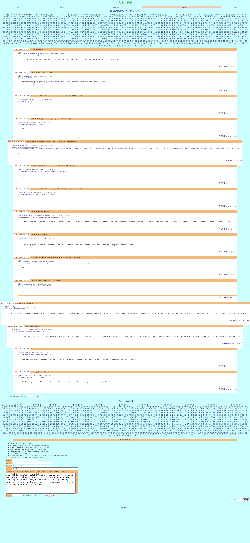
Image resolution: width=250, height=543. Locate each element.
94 (55, 17)
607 (185, 29)
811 (185, 35)
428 (29, 26)
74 (245, 15)
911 (54, 38)
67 (224, 15)
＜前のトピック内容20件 (125, 406)
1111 (125, 44)
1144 (118, 45)
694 (7, 33)
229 (47, 20)
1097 (65, 44)
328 (159, 22)
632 (29, 31)
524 (130, 27)
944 (174, 38)
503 (54, 27)
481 (221, 26)
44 (158, 15)
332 (174, 22)
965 (4, 40)
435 (54, 26)
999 (128, 40)
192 (159, 18)
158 (36, 18)
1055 (127, 42)
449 (105, 26)
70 (233, 15)
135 (199, 17)
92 (49, 17)
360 (29, 24)
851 (83, 36)
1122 (172, 44)
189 (148, 18)
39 (144, 15)
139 (213, 17)
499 (40, 27)
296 (43, 22)
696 (14, 33)
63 (213, 15)
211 (228, 18)
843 (54, 36)
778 (65, 35)
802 (152, 35)
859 (112, 36)
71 (236, 15)
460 (145, 26)
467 (170, 26)
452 (116, 26)
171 (83, 18)
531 (156, 27)
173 (91, 18)
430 (36, 26)
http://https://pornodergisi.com (17, 312)
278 (225, 20)
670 (167, 31)
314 (109, 22)
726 (123, 33)
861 (119, 36)
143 (228, 17)
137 (206, 17)
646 (80, 31)
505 (62, 27)
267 (185, 20)
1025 (240, 40)
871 (156, 36)
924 (101, 38)
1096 (60, 44)
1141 (105, 45)
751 (214, 33)
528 (145, 27)
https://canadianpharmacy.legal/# (54, 81)
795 (127, 35)
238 (80, 20)
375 (83, 24)
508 (72, 27)
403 (185, 24)
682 (210, 31)
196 (174, 18)
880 (188, 36)
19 (87, 15)
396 (159, 24)
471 (185, 26)
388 (130, 24)
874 (167, 36)
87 (35, 17)
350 (239, 22)
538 (181, 27)
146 (239, 17)
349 (235, 22)
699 (25, 33)
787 (98, 35)
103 (84, 17)
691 (243, 31)
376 (87, 24)
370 (65, 24)
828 (246, 35)
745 (192, 33)
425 (18, 26)
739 (170, 33)
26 (107, 15)
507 (69, 27)
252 (130, 20)
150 (7, 18)
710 (65, 33)
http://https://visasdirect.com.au (30, 242)
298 (51, 22)
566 (36, 29)
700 (29, 33)
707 (54, 33)
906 (36, 38)
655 (112, 31)
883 (199, 36)
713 (76, 33)
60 (204, 15)
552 (232, 27)
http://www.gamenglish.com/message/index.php (34, 125)
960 (232, 38)
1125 (185, 44)
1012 (184, 40)
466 (167, 26)
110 (109, 17)
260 (159, 20)
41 (150, 15)
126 (166, 17)
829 (3, 36)
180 (116, 18)
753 (221, 33)
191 (156, 18)
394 (152, 24)
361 (32, 24)
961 (235, 38)
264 (174, 20)
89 (41, 17)
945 (177, 38)
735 (156, 33)
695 (11, 33)
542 (196, 27)
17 (81, 15)
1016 (201, 40)
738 (167, 33)
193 (163, 18)
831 (11, 36)
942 (167, 38)
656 (116, 31)
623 (243, 29)
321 (134, 22)
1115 (142, 44)
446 (94, 26)
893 (235, 36)
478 (210, 26)
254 (138, 20)
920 (87, 38)
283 (243, 20)
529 (148, 27)
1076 (219, 42)
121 (148, 17)
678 (196, 31)
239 (83, 20)
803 (156, 35)
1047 (92, 42)
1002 (140, 40)
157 (32, 18)
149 (3, 18)
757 (235, 33)
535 (170, 27)
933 (134, 38)
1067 (179, 42)
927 (112, 38)
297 (47, 22)
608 (188, 29)
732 (145, 33)
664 (145, 31)
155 (25, 18)
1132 (215, 44)
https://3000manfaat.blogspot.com (34, 53)
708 (58, 33)
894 (239, 36)
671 (170, 31)
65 (219, 15)
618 (224, 29)
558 (7, 29)
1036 (44, 42)
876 (174, 36)
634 (36, 31)
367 (54, 24)
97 (64, 17)
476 (203, 26)
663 (141, 31)
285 (3, 22)
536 (174, 27)
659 (127, 31)
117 (134, 17)
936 (145, 38)
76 (3, 17)
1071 (197, 42)
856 (101, 36)
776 (58, 35)
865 (134, 36)
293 (32, 22)
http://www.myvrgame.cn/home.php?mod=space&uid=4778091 (38, 196)
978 (51, 40)
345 (221, 22)
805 (163, 35)
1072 (201, 42)
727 (127, 33)
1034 (35, 42)
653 (105, 31)
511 (83, 27)
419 (243, 24)
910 (51, 38)
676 (188, 31)
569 (47, 29)
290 (22, 22)
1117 (151, 44)
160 (43, 18)
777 (62, 35)
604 (174, 29)
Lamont (26, 287)
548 (217, 27)
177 (105, 18)
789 (105, 35)
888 (217, 36)
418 (239, 24)
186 (138, 18)
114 (123, 17)
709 (62, 33)
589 (119, 29)
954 (210, 38)
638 (51, 31)
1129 (202, 44)
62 (210, 15)
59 (202, 15)
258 (152, 20)
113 (120, 17)
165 (62, 18)
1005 (153, 40)
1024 (236, 40)
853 (90, 36)
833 (18, 36)
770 (36, 35)
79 (12, 17)
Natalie (26, 100)
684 (217, 31)
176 (101, 18)
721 (105, 33)
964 (246, 38)
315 (112, 22)
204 (203, 18)
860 (116, 36)
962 (239, 38)
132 (188, 17)
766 (22, 35)
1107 (108, 44)
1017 (205, 40)
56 (193, 15)
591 (127, 29)
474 (196, 26)
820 (217, 35)
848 (72, 36)
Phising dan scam (23, 333)
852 (87, 36)
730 (138, 33)
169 (76, 18)
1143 (114, 45)
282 (239, 20)
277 (221, 20)
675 (185, 31)
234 (65, 20)
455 (127, 26)
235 (69, 20)
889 (221, 36)
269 (192, 20)
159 (40, 18)
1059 (144, 42)
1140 (101, 45)
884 (203, 36)
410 (210, 24)
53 (184, 15)
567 (40, 29)
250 (123, 20)
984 (73, 40)
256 (145, 20)
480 (217, 26)
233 (62, 20)
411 (214, 24)
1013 (188, 40)
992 (102, 40)
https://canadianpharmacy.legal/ (51, 83)
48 (170, 15)
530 (152, 27)
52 (181, 15)
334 (181, 22)
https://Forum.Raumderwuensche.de (35, 217)
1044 (79, 42)
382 (109, 24)
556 (246, 27)
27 (110, 15)
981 (62, 40)
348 (232, 22)
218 (7, 20)
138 (210, 17)
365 (47, 24)
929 (119, 38)
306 (80, 22)
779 (69, 35)
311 (98, 22)
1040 (61, 42)
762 (7, 35)
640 (58, 31)
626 (7, 31)
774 (51, 35)
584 (101, 29)
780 (72, 35)
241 (90, 20)
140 (217, 17)
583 (98, 29)
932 (130, 38)
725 (119, 33)
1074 (210, 42)
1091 (38, 44)
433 (47, 26)
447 (98, 26)
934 (138, 38)
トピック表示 (181, 7)
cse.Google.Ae (28, 264)
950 (196, 38)
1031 (22, 42)
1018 (210, 40)
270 (196, 20)
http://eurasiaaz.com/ (27, 101)
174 (94, 18)
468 (174, 26)
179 (112, 18)
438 (65, 26)
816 (203, 35)
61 (207, 15)
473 (192, 26)
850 (80, 36)
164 (58, 18)
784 (87, 35)
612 (203, 29)
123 (155, 17)
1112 (129, 44)
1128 (198, 44)
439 (69, 26)
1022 (227, 40)
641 (62, 31)
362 (36, 24)
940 (159, 38)
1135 (228, 44)
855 (98, 36)
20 (89, 15)
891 (228, 36)
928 (116, 38)
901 (18, 38)
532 (159, 27)
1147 (131, 45)
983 (69, 40)
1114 (138, 44)
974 (37, 40)
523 (127, 27)
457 (134, 26)
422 (7, 26)
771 (40, 35)
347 (228, 22)
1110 (121, 44)
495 (25, 27)
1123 (176, 44)
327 (156, 22)
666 (152, 31)
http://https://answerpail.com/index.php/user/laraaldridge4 (36, 358)
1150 (144, 45)
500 (43, 27)
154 (22, 18)
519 (112, 27)
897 (3, 38)
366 (51, 24)
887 (214, 36)
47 (167, 15)
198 (181, 18)
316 (116, 22)
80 (15, 17)
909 (47, 38)
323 (141, 22)
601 (163, 29)
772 (43, 35)
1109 (117, 44)
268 (188, 20)
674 (181, 31)
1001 (136, 40)
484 (232, 26)
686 (225, 31)
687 (228, 31)
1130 (207, 44)
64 (216, 15)
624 (246, 29)
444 (87, 26)
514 (94, 27)
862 (123, 36)
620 (232, 29)
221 (18, 20)
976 (44, 40)
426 (22, 26)
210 (225, 18)
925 (105, 38)
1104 (95, 44)
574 (65, 29)
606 (181, 29)
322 (138, 22)
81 (18, 17)
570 (51, 29)
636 (43, 31)
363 (40, 24)
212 (232, 18)
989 (91, 40)
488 (246, 26)
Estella (26, 123)
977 (48, 40)
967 (12, 40)
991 (99, 40)
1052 (114, 42)
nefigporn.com (15, 310)
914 (65, 38)
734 (152, 33)
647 (83, 31)
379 (98, 24)
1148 (135, 45)
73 (242, 15)
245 (105, 20)
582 (94, 29)
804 (159, 35)
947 (185, 38)
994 (109, 40)
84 (26, 17)
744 (188, 33)
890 (225, 36)
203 (199, 18)
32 (124, 15)
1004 (149, 40)
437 (62, 26)
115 (127, 17)
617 (221, 29)
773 (47, 35)
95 (58, 17)
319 (127, 22)
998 (124, 40)
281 (235, 20)
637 (47, 31)
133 (192, 17)
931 (127, 38)
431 (40, 26)
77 (6, 17)
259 (156, 20)
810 (181, 35)
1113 (134, 44)
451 (112, 26)
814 (196, 35)
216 (246, 18)
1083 (4, 44)
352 (246, 22)
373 (76, 24)
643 (69, 31)
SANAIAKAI (28, 240)
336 (188, 22)
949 (192, 38)
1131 (211, 44)
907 (40, 38)
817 (206, 35)
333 (177, 22)
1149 (140, 45)
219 (11, 20)
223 (25, 20)
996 (117, 40)
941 (163, 38)
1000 (131, 40)
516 (101, 27)
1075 (214, 42)
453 (119, 26)
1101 (82, 44)
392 (145, 24)
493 (18, 27)
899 (11, 38)
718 (94, 33)
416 (232, 24)
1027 (4, 42)
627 (11, 31)
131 (184, 17)
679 (199, 31)
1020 (219, 40)
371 (69, 24)
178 (109, 18)
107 (98, 17)
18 (84, 15)
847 (69, 36)
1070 (192, 42)
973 (33, 40)
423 (11, 26)
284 (246, 20)
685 (221, 31)
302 (65, 22)
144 (232, 17)
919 (83, 38)
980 (59, 40)
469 (177, 26)
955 (214, 38)
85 (29, 17)
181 (119, 18)
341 (206, 22)
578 (80, 29)
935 (141, 38)
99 (69, 17)
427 (25, 26)
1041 (65, 42)
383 (112, 24)
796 (130, 35)
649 (90, 31)
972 (30, 40)
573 (62, 29)
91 (46, 17)
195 (170, 18)
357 (18, 24)
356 (14, 24)
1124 (181, 44)
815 (199, 35)
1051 (109, 42)
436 (58, 26)
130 (181, 17)
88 (38, 17)
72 (239, 15)
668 (159, 31)
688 (232, 31)
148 (246, 17)
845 (62, 36)
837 (32, 36)
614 (210, 29)
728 (130, 33)
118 (137, 17)
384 (116, 24)
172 (87, 18)
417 (235, 24)
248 (116, 20)
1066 (175, 42)
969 (19, 40)
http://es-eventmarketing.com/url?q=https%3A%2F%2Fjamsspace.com (40, 288)
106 (94, 17)
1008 (166, 40)
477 (206, 26)
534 (167, 27)
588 (116, 29)
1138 (241, 44)
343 (214, 22)
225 (32, 20)
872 (159, 36)
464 (159, 26)
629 (18, 31)
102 (80, 17)
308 (87, 22)
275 (214, 20)
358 (22, 24)
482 (225, 26)
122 (152, 17)
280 (232, 20)
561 (18, 29)
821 (221, 35)
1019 (214, 40)
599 (156, 29)
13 (69, 15)
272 (203, 20)
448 (101, 26)
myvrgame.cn (28, 194)
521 (119, 27)
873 (163, 36)
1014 (192, 40)
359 (25, 24)
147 (242, 17)
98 (66, 17)
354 (7, 24)
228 (43, 20)
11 (64, 15)
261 (163, 20)
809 (177, 35)
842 (51, 36)
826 (239, 35)
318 (123, 22)
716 (87, 33)
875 (170, 36)
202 (196, 18)
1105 (99, 44)
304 (72, 22)
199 (185, 18)
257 (148, 20)
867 (141, 36)
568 (43, 29)
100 (73, 17)
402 (181, 24)
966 (8, 40)
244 (101, 20)
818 (210, 35)
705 (47, 33)
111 (112, 17)
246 (109, 20)
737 (163, 33)
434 (51, 26)
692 (246, 31)
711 (69, 33)
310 (94, 22)
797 (134, 35)
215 (243, 18)
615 (214, 29)
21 (92, 15)
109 (105, 17)
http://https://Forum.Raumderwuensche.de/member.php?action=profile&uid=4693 (42, 219)
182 (123, 18)
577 (76, 29)
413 (221, 24)
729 (134, 33)
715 (83, 33)
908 (43, 38)
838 (36, 36)
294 (36, 22)
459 (141, 26)
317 (119, 22)
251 (127, 20)
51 (178, 15)
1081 (240, 42)
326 (152, 22)
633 (32, 31)
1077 (223, 42)
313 (105, 22)
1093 (47, 44)
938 (152, 38)
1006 (157, 40)
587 (112, 29)
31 (121, 15)
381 (105, 24)
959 (228, 38)
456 (130, 26)
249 (119, 20)
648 (87, 31)
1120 (164, 44)
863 (127, 36)
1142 (109, 45)
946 (181, 38)
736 (159, 33)
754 (224, 33)
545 (206, 27)
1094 (52, 44)
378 (94, 24)
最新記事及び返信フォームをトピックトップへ (125, 11)
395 (156, 24)
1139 (246, 44)
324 (145, 22)
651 (98, 31)
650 (94, 31)
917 (76, 38)
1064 (166, 42)
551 (228, 27)
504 (58, 27)
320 (130, 22)
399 (170, 24)
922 (94, 38)
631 (25, 31)
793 (119, 35)
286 (7, 22)
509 (76, 27)
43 (156, 15)
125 (163, 17)
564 (29, 29)
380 (101, 24)
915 (69, 38)
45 (161, 15)
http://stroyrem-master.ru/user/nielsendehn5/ (33, 381)
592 (130, 29)
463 (156, 26)
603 (170, 29)
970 (22, 40)
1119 (159, 44)
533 (163, 27)
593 (134, 29)
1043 (74, 42)
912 (58, 38)
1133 (220, 44)
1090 (34, 44)
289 (18, 22)
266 (181, 20)
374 (80, 24)
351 (243, 22)
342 (210, 22)
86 (32, 17)
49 (173, 15)
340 (203, 22)
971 (26, 40)
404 (188, 24)
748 (203, 33)
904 (29, 38)
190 (152, 18)
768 (29, 35)
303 (69, 22)
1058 (140, 42)
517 (105, 27)
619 (228, 29)
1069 (188, 42)
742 (181, 33)
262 (167, 20)
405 (192, 24)
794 (123, 35)
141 (221, 17)
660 (130, 31)
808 (174, 35)
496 (29, 27)
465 (163, 26)
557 (3, 29)
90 (43, 17)
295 (40, 22)
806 (167, 35)
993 (106, 40)
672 (174, 31)
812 (188, 35)
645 (76, 31)
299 (54, 22)
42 (153, 15)
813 (192, 35)
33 (127, 15)
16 (78, 15)
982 (66, 40)
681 (206, 31)
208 (217, 18)
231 (54, 20)
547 (214, 27)
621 (235, 29)
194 (167, 18)
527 (141, 27)
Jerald (25, 380)
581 (91, 29)
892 (232, 36)
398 (167, 24)
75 (247, 15)
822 (224, 35)
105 (91, 17)
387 (127, 24)
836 (29, 36)
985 (77, 40)
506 (65, 27)
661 (134, 31)
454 (123, 26)
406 (196, 24)
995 (113, 40)
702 (36, 33)
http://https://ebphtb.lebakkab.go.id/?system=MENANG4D (31, 335)
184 (130, 18)
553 (235, 27)
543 (199, 27)
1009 (171, 40)
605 (177, 29)
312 (101, 22)
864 (130, 36)
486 (239, 26)
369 (62, 24)
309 (91, 22)
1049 (100, 42)
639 (54, 31)
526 (138, 27)
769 (32, 35)
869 (148, 36)
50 (176, 15)
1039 (57, 42)
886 (210, 36)
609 (192, 29)
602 (167, 29)
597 (148, 29)
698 (22, 33)
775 (54, 35)
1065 (170, 42)
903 (25, 38)
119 (141, 17)
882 (196, 36)
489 (3, 27)
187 (141, 18)
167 (69, 18)
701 (32, 33)
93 (52, 17)
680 (203, 31)
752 (217, 33)
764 (14, 35)
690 (239, 31)
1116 (147, 44)
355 (11, 24)
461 (148, 26)
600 (159, 29)
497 (32, 27)
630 (22, 31)
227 (40, 20)
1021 (223, 40)
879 (185, 36)
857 (105, 36)
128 (174, 17)
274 (210, 20)
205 (206, 18)
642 (65, 31)
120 (144, 17)
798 (138, 35)
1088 (25, 44)
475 (199, 26)
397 (163, 24)
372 (72, 24)
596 (145, 29)
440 (72, 26)
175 (98, 18)
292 (29, 22)
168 (72, 18)
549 (221, 27)
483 (228, 26)
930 (123, 38)
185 (134, 18)
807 (170, 35)
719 (98, 33)
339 (199, 22)
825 (235, 35)
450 (109, 26)
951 (199, 38)
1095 (56, 44)
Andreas (26, 171)
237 (76, 20)
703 (40, 33)
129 (177, 17)
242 (94, 20)
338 (196, 22)
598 (152, 29)
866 (138, 36)
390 (138, 24)
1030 (17, 42)
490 (7, 27)
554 (239, 27)
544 (203, 27)
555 (243, 27)
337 (192, 22)
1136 (233, 44)
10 (61, 15)
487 (243, 26)
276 (217, 20)
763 (11, 35)
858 (109, 36)
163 (54, 18)
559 (11, 29)
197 (177, 18)
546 (210, 27)
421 (3, 26)
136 (203, 17)
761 (3, 35)
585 (105, 29)
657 (119, 31)
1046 (87, 42)
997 (120, 40)
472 (188, 26)
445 (90, 26)
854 (94, 36)
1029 (13, 42)
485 (235, 26)
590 (123, 29)
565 (32, 29)
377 (91, 24)
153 (18, 18)
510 (80, 27)
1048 (96, 42)
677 (192, 31)
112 (116, 17)
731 (141, 33)
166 (65, 18)
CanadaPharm (28, 76)
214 (239, 18)
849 (76, 36)
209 (221, 18)
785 (91, 35)
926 (109, 38)
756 (232, 33)
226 (36, 20)
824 (232, 35)
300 (58, 22)
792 (116, 35)
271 (199, 20)
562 (22, 29)
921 (90, 38)
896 (246, 36)
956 (217, 38)
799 (141, 35)
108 (102, 17)
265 (177, 20)
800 (145, 35)
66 (222, 15)
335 (185, 22)
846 (65, 36)
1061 (153, 42)
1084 (8, 44)
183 (127, 18)
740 (174, 33)
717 (90, 33)
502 (51, 27)
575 (69, 29)
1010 (175, 40)
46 (164, 15)
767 (25, 35)
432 (43, 26)
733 (148, 33)
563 (25, 29)
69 (230, 15)
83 (23, 17)
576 (72, 29)
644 (72, 31)
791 (112, 35)
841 (47, 36)
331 (170, 22)
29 (115, 15)
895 (243, 36)
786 (94, 35)
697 (18, 33)
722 (109, 33)
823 (228, 35)
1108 (112, 44)
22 (95, 15)
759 (243, 33)
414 (224, 24)
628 (14, 31)
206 (210, 18)
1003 (144, 40)
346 (224, 22)
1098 (69, 44)
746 (196, 33)
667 (156, 31)
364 (43, 24)
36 (135, 15)
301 (62, 22)
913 (61, 38)
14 (72, 15)
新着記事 (116, 7)
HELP (18, 7)
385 (119, 24)
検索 (235, 7)
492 (14, 27)
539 (185, 27)
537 (177, 27)
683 (214, 31)
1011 (179, 40)
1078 (227, 42)
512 (87, 27)
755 (228, 33)
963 (243, 38)
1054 (122, 42)
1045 (83, 42)
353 (3, 24)
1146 (127, 45)
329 (163, 22)
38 (141, 15)
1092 (43, 44)
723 (112, 33)
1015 (197, 40)
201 (192, 18)
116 (130, 17)
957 (221, 38)
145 (235, 17)
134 (195, 17)
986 (80, 40)
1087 (21, 44)
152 (14, 18)
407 (199, 24)
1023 (232, 40)
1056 (131, 42)
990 (95, 40)
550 (224, 27)
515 (98, 27)
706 (51, 33)
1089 (30, 44)
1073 (205, 42)
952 (203, 38)
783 (83, 35)
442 (80, 26)
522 (123, 27)
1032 (26, 42)
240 (87, 20)
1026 (245, 40)
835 (25, 36)
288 (14, 22)
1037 (48, 42)
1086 (17, 44)
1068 (184, 42)
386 (123, 24)
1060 (149, 42)
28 (112, 15)
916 (72, 38)
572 (58, 29)
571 (54, 29)
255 (141, 20)
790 (109, 35)
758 (239, 33)
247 (112, 20)
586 (109, 29)
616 (217, 29)
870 (152, 36)
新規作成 (62, 7)
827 (243, 35)
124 (159, 17)
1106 (104, 44)
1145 (122, 45)
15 (75, 15)
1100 (78, 44)
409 (206, 24)
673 (177, 31)
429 (32, 26)
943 (170, 38)
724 (116, 33)
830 (7, 36)
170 (80, 18)
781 (76, 35)
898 (7, 38)
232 (58, 20)
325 (148, 22)
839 (40, 36)
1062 (157, 42)
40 (147, 15)
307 (83, 22)
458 (138, 26)
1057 (135, 42)
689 (235, 31)
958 (224, 38)
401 (177, 24)
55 (190, 15)
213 (235, 18)
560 (14, 29)
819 (214, 35)
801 (148, 35)
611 (199, 29)
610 (196, 29)
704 (43, 33)
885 (206, 36)
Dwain (26, 356)
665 (148, 31)
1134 (224, 44)
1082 (245, 42)
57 (196, 15)
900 (14, 38)
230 (51, 20)
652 (101, 31)
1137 (237, 44)
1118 (155, 44)
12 (66, 15)
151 (11, 18)
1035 (39, 42)
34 (130, 15)
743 (185, 33)
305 (76, 22)
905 (32, 38)
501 (47, 27)
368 (58, 24)
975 (40, 40)
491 (11, 27)
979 (55, 40)
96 (61, 17)
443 (83, 26)
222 (22, 20)
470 (181, 26)
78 (9, 17)
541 (192, 27)
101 (76, 17)
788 (101, 35)
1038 (52, 42)
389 (134, 24)
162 (51, 18)
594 (138, 29)
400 (174, 24)
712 (72, 33)
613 (206, 29)
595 (141, 29)
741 (177, 33)
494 (22, 27)
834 (22, 36)
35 (133, 15)
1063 (162, 42)
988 (88, 40)
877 (177, 36)
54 (187, 15)
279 (228, 20)
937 (148, 38)
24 (101, 15)
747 (199, 33)
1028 (9, 42)
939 (156, 38)
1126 (189, 44)
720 (101, 33)
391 (141, 24)
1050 (105, 42)
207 (214, 18)
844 (58, 36)
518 (109, 27)
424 (14, 26)
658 (123, 31)
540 (188, 27)
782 (80, 35)
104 (87, 17)
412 (217, 24)
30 (118, 15)
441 (76, 26)
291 (25, 22)
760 (246, 33)
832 (14, 36)
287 (11, 22)
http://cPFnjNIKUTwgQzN (29, 78)
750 (210, 33)
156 (29, 18)
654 (109, 31)
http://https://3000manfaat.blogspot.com (32, 55)
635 (40, 31)
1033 (31, 42)
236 (72, 20)
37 (138, 15)
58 (199, 15)
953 (206, 38)
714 (80, 33)
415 (228, 24)
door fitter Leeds (23, 146)
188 (145, 18)
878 (181, 36)
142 (224, 17)
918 (80, 38)
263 (170, 20)
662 (138, 31)
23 (98, 15)
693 (3, 33)
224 (29, 20)
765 (18, 35)
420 (246, 24)
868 (145, 36)
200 (188, 18)
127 (170, 17)
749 (206, 33)
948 (188, 38)
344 (217, 22)
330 (167, 22)
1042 (70, 42)
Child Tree (124, 516)
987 (84, 40)
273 (206, 20)
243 (98, 20)
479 (214, 26)
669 (163, 31)
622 (239, 29)
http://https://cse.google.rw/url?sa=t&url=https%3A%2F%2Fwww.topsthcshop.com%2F (44, 172)
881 (192, 36)
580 (87, 29)
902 (22, 38)
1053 (118, 42)
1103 (91, 44)
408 (203, 24)
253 (134, 20)
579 (83, 29)
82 (20, 17)
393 (148, 24)
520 (116, 27)
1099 (73, 44)
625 (3, 31)
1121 (168, 44)
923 (98, 38)
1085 (12, 44)
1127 (194, 44)
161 (47, 18)
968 (15, 40)
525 (134, 27)
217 (3, 20)
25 (104, 15)
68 (227, 15)
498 (36, 27)
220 (14, 20)
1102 (86, 44)
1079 (232, 42)
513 (90, 27)
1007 (162, 40)
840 (43, 36)
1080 (236, 42)
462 (152, 26)
